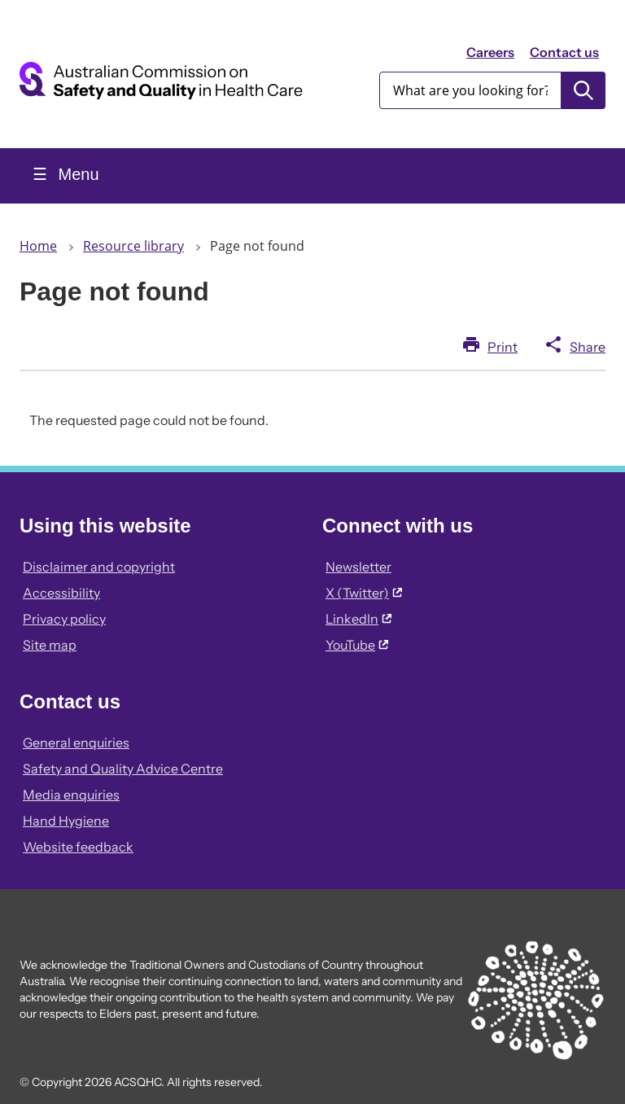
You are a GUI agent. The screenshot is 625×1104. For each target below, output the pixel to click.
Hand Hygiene (66, 821)
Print (502, 347)
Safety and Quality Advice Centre (123, 768)
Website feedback (78, 847)
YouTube (357, 645)
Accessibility (61, 593)
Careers (490, 52)
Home (38, 246)
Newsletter (358, 567)
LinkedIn (358, 619)
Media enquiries (71, 794)
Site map (49, 645)
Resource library (133, 246)
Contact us (564, 52)
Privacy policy (64, 619)
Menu (76, 174)
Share (587, 347)
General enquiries (76, 742)
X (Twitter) (364, 593)
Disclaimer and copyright (99, 567)
